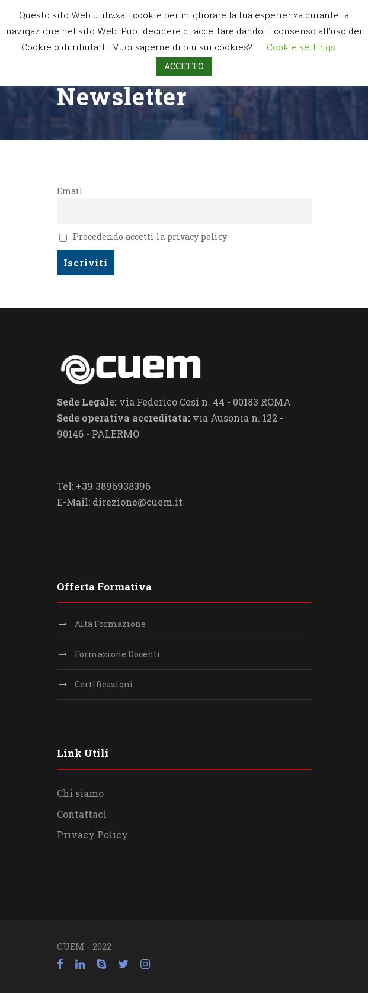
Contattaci (82, 814)
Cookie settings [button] (301, 47)
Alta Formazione (110, 623)
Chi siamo (80, 793)
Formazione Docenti (118, 654)
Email (70, 191)
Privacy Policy (92, 834)
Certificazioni (104, 684)
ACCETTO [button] (184, 66)
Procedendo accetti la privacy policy (143, 236)
